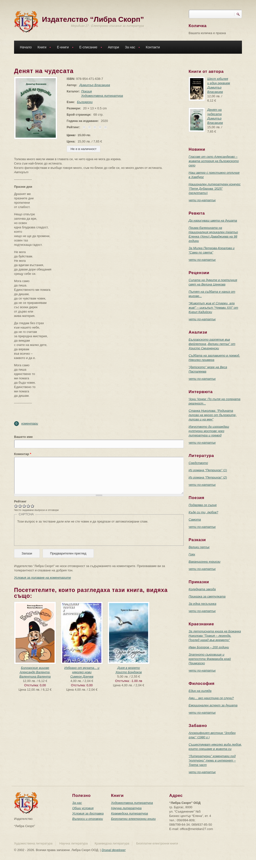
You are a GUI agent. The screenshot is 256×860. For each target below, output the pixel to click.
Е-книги (64, 47)
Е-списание (89, 47)
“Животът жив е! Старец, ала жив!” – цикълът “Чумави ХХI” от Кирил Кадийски (213, 307)
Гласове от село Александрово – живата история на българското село (214, 161)
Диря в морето (128, 668)
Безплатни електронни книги (133, 819)
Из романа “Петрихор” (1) (208, 470)
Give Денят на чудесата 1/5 (16, 506)
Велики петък (199, 547)
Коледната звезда (202, 589)
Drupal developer (114, 850)
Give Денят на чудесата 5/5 (33, 506)
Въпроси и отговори (87, 819)
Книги (43, 47)
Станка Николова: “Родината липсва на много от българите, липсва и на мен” (213, 415)
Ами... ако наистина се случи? (211, 698)
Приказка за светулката (207, 596)
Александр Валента (35, 672)
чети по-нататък (202, 200)
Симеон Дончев (81, 676)
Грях (192, 554)
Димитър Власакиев (93, 85)
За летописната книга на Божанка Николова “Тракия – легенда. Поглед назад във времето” (215, 635)
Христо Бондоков (128, 672)
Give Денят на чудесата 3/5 (24, 506)
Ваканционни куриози (204, 561)
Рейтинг (20, 501)
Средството (198, 463)
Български (84, 102)
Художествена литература (101, 95)
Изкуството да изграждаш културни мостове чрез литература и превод (209, 431)
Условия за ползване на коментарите (42, 577)
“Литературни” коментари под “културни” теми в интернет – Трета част (212, 760)
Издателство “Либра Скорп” (93, 19)
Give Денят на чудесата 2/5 (20, 506)
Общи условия (83, 808)
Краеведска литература (129, 813)
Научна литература (126, 808)
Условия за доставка (88, 813)
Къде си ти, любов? (203, 512)
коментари (29, 423)
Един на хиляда (200, 691)
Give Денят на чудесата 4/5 (28, 506)
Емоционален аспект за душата (213, 705)
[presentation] (54, 533)
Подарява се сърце (203, 505)
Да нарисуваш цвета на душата (213, 220)
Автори (113, 47)
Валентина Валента (35, 676)
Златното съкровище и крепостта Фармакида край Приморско (210, 659)
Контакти (153, 47)
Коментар (22, 454)
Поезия (85, 91)
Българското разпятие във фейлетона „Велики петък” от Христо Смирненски (212, 344)
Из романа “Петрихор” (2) (208, 477)
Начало (26, 47)
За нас (131, 47)
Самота (195, 519)
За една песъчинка (202, 604)
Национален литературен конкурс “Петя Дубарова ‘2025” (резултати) (214, 188)
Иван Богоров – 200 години (209, 647)
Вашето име (23, 437)
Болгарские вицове (35, 668)
